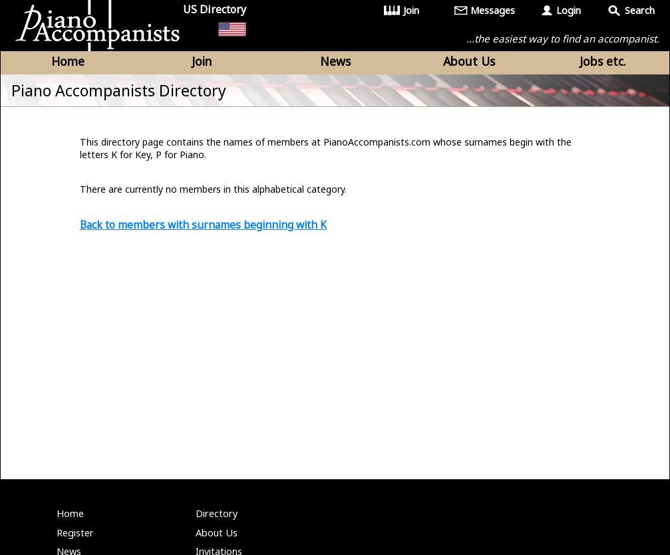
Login (568, 10)
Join (411, 10)
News (335, 61)
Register (75, 532)
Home (67, 61)
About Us (469, 61)
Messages (492, 10)
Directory (217, 513)
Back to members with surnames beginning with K (203, 224)
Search (640, 10)
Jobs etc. (603, 61)
